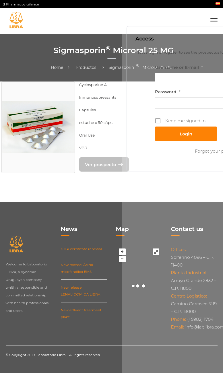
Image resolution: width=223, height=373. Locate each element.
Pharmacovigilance (21, 4)
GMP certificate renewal (81, 249)
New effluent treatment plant (81, 313)
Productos (86, 67)
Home (57, 67)
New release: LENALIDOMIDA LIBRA (80, 290)
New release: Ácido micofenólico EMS (77, 268)
